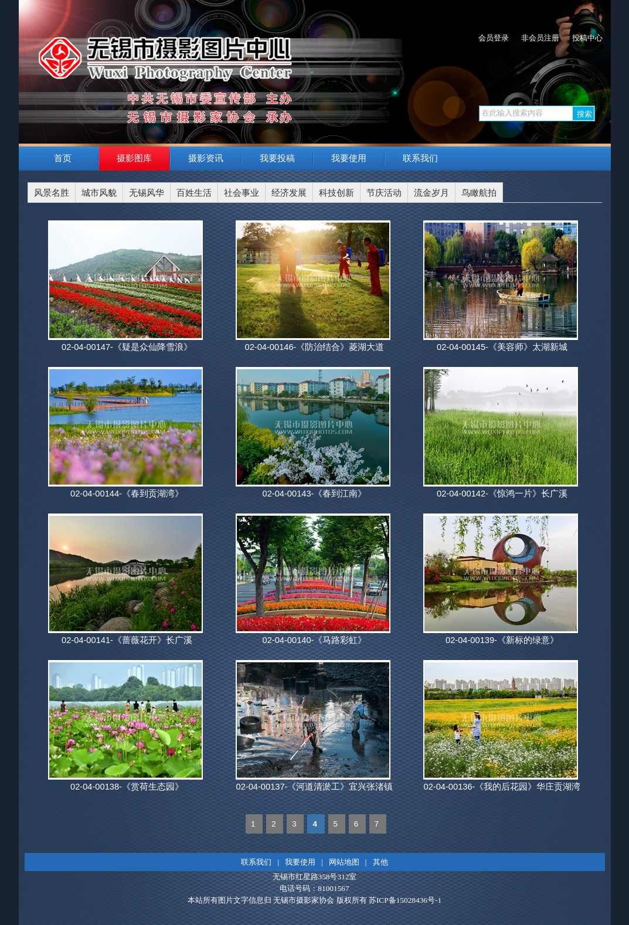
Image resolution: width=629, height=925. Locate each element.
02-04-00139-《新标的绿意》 (502, 640)
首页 (63, 158)
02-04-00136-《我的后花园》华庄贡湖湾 (501, 786)
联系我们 (420, 158)
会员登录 (493, 37)
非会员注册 (540, 37)
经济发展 (289, 193)
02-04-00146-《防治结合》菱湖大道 (314, 347)
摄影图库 (134, 158)
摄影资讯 (205, 158)
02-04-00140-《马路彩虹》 (314, 640)
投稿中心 (587, 37)
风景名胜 (51, 193)
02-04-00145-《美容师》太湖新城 (502, 347)
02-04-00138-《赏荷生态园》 (126, 786)
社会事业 (241, 193)
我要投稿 (277, 158)
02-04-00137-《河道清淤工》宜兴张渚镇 (314, 786)
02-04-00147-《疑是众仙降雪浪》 (127, 347)
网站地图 (344, 862)
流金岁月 (431, 193)
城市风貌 (99, 193)
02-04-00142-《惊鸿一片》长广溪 (502, 493)
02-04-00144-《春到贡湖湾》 (126, 493)
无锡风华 (146, 193)
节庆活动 (384, 193)
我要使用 (348, 158)
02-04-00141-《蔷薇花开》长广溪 (127, 640)
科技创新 (336, 193)
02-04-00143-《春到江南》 (314, 493)
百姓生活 (194, 193)
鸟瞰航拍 (479, 193)
